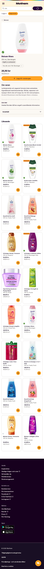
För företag (5, 517)
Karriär (4, 511)
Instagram (6, 499)
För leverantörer (7, 491)
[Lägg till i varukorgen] (18, 154)
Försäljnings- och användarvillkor (13, 562)
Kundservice (5, 489)
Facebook (5, 494)
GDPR (3, 557)
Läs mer (4, 102)
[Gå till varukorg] (38, 8)
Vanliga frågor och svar (10, 471)
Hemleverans (6, 477)
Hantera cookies (7, 566)
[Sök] (3, 8)
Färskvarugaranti (7, 479)
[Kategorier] (3, 3)
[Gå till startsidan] (22, 3)
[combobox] (18, 8)
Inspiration (5, 469)
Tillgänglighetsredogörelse (11, 553)
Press (4, 514)
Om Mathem (6, 509)
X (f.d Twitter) (7, 497)
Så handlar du (6, 474)
